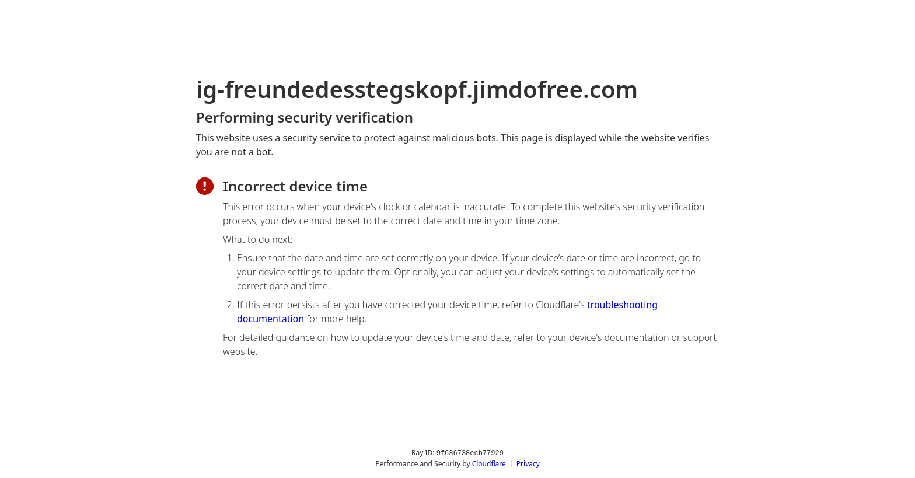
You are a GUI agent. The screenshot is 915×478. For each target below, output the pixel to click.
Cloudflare (489, 463)
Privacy (528, 463)
